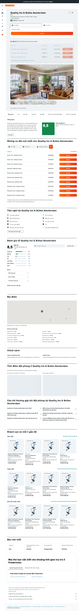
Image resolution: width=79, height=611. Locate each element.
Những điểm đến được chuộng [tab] (32, 568)
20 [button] (26, 49)
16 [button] (37, 46)
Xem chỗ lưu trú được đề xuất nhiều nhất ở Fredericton (64, 501)
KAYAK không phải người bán (43, 594)
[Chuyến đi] (2, 30)
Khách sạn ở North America (25, 606)
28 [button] (30, 53)
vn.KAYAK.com (10, 606)
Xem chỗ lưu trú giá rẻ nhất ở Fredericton (67, 468)
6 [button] (26, 42)
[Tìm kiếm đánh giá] (50, 246)
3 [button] (16, 42)
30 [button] (37, 53)
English (51, 1)
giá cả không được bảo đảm (33, 589)
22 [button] (33, 49)
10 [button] (16, 46)
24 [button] (16, 53)
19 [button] (23, 49)
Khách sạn (16, 606)
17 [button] (16, 49)
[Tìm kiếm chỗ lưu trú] (2, 13)
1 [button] (33, 39)
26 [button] (23, 53)
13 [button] (26, 46)
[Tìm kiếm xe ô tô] (2, 16)
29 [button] (33, 53)
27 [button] (26, 53)
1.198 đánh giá (20, 20)
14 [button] (30, 46)
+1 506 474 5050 (14, 18)
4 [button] (19, 42)
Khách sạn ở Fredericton (37, 576)
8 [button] (33, 42)
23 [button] (37, 49)
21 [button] (30, 49)
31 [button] (16, 56)
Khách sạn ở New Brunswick (47, 606)
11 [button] (19, 46)
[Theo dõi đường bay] (2, 23)
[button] (77, 1)
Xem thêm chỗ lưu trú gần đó (70, 436)
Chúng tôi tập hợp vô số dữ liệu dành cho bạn (43, 596)
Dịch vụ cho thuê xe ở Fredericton (18, 576)
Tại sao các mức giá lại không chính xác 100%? (43, 599)
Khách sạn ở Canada (37, 606)
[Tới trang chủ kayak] (9, 5)
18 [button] (19, 49)
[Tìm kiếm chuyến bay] (2, 9)
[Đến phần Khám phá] (2, 20)
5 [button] (23, 42)
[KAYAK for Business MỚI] (2, 26)
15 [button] (33, 46)
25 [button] (19, 53)
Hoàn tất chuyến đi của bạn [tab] (16, 568)
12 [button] (23, 46)
